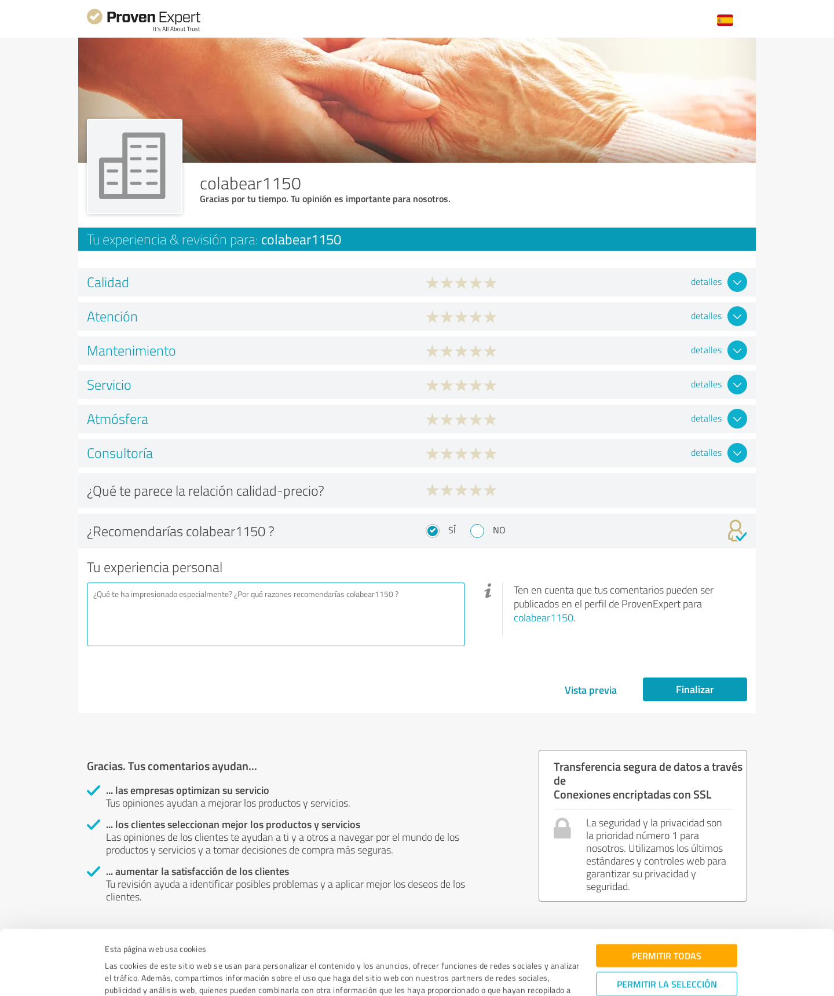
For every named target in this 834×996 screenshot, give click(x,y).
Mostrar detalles (504, 974)
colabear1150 (543, 617)
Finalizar (695, 689)
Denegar (667, 958)
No (499, 529)
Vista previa (591, 689)
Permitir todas (666, 894)
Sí (452, 529)
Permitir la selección (667, 922)
